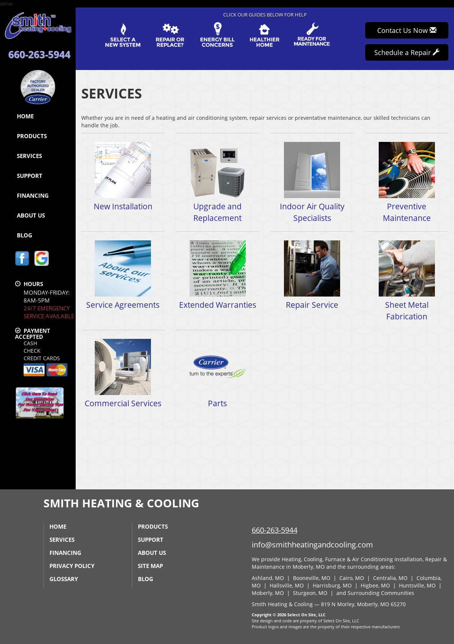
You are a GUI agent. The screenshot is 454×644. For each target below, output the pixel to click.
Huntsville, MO (417, 585)
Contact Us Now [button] (406, 30)
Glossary (63, 579)
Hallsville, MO (287, 585)
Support (29, 175)
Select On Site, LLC (306, 614)
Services (29, 156)
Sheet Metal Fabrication (407, 280)
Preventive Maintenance (407, 182)
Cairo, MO (351, 577)
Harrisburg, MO (332, 585)
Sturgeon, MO (310, 592)
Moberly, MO (268, 592)
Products (32, 136)
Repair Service (312, 274)
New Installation (123, 176)
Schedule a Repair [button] (406, 52)
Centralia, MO (390, 577)
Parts (218, 373)
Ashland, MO (268, 577)
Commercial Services (123, 373)
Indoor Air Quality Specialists (312, 182)
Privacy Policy (71, 565)
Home (25, 116)
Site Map (150, 565)
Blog (24, 235)
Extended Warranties (218, 274)
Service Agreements (123, 274)
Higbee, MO (375, 585)
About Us (31, 215)
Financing (33, 195)
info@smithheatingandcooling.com (312, 545)
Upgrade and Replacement (218, 182)
